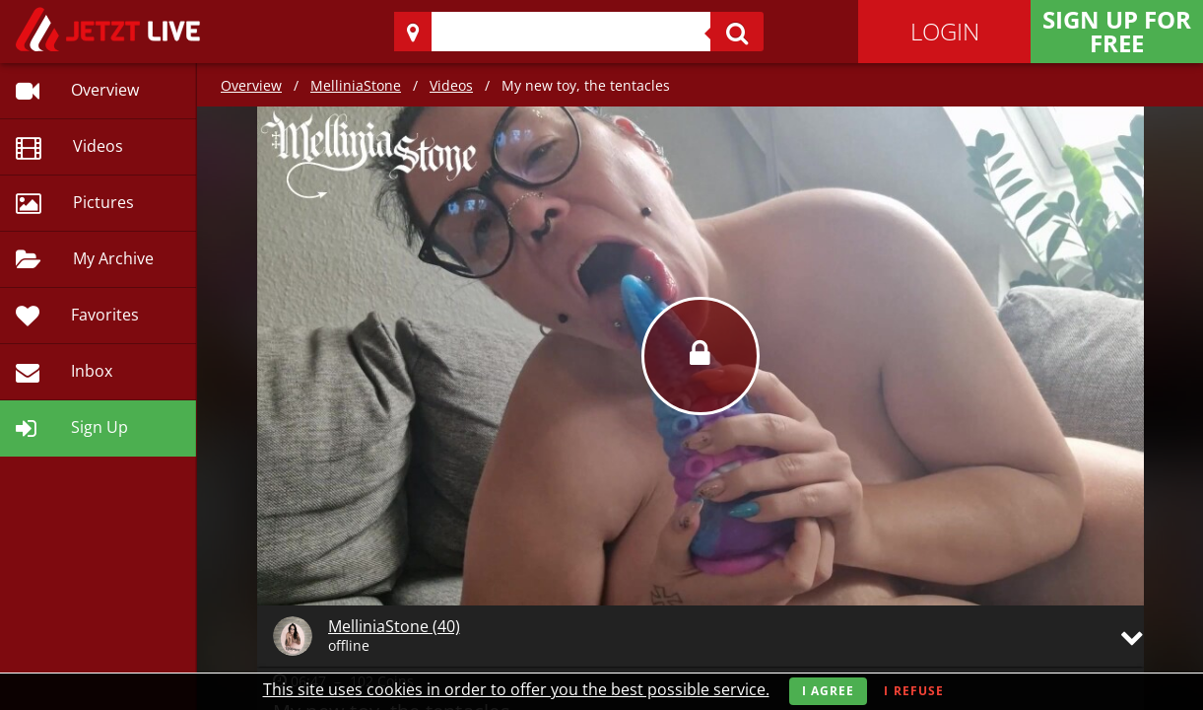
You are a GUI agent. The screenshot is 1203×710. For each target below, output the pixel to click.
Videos (451, 85)
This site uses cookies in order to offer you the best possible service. (516, 689)
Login (944, 31)
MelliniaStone (355, 85)
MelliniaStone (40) (394, 626)
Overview (251, 85)
